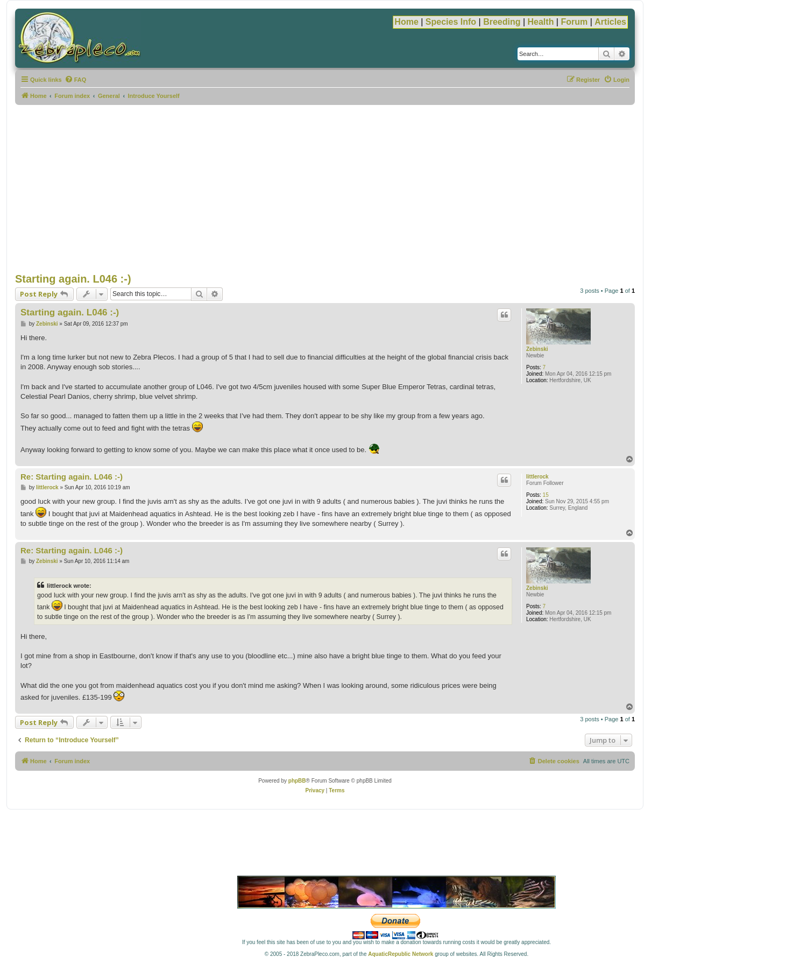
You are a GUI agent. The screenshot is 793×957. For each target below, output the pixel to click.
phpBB (297, 781)
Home (406, 21)
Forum (574, 21)
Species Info (451, 21)
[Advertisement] (325, 189)
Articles (610, 21)
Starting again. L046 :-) (73, 279)
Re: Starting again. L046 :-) (71, 476)
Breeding (501, 21)
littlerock (537, 477)
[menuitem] (76, 79)
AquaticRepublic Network (400, 954)
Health (541, 21)
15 (546, 495)
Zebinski (537, 349)
